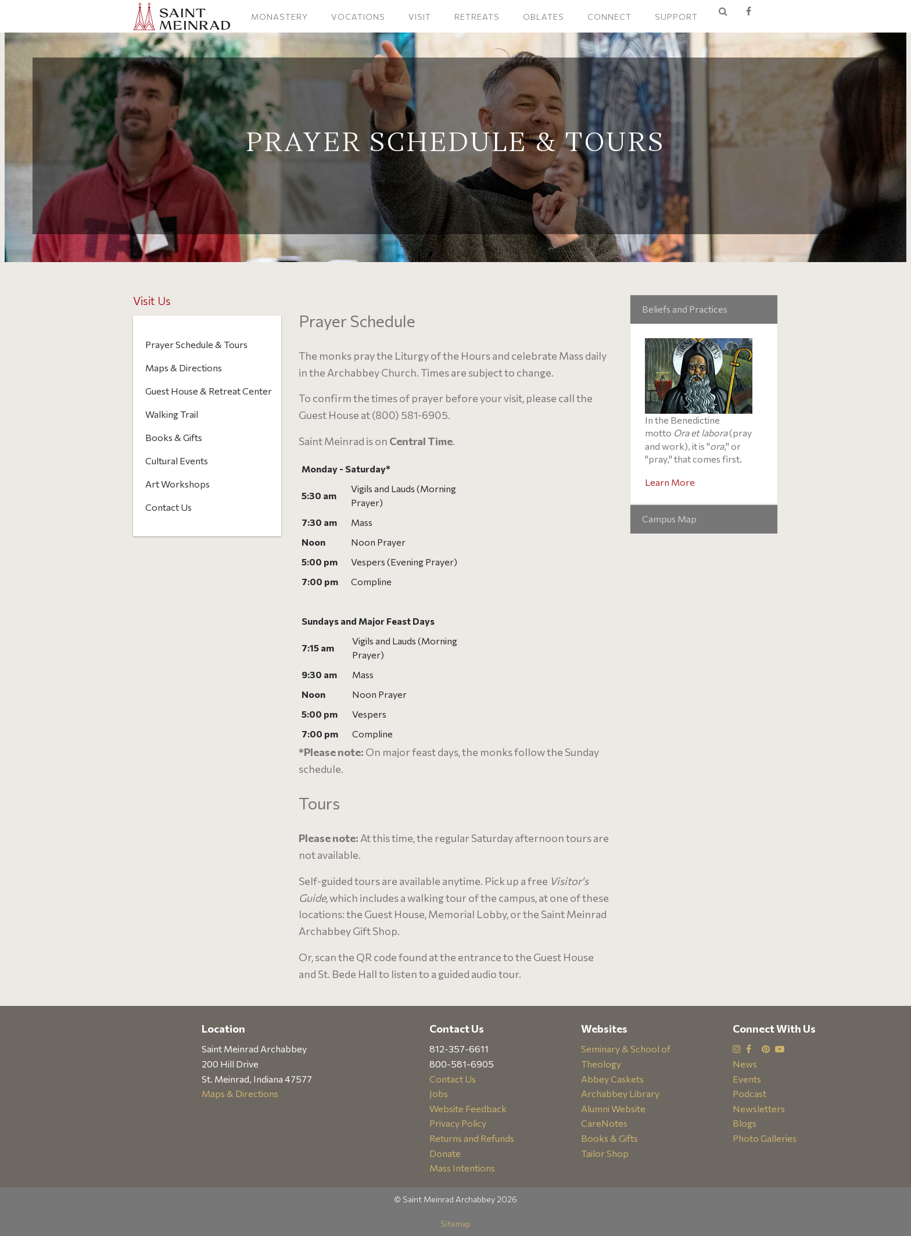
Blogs (744, 1122)
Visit (419, 17)
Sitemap (455, 1223)
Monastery (279, 17)
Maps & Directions (183, 367)
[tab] (703, 309)
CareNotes (604, 1122)
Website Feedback (468, 1108)
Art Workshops (177, 483)
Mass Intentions (462, 1167)
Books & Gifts (173, 437)
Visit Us (152, 300)
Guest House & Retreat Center (208, 390)
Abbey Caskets (612, 1078)
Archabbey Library (620, 1093)
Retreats (477, 17)
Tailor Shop (605, 1153)
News (745, 1063)
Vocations (358, 17)
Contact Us (168, 507)
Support (676, 17)
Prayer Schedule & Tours (196, 344)
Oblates (543, 17)
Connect (609, 17)
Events (747, 1078)
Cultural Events (176, 460)
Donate (445, 1153)
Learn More (670, 482)
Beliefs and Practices (684, 308)
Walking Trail (171, 414)
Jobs (438, 1093)
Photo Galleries (765, 1138)
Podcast (749, 1093)
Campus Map (669, 518)
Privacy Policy (457, 1122)
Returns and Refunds (471, 1138)
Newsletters (759, 1108)
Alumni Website (613, 1108)
